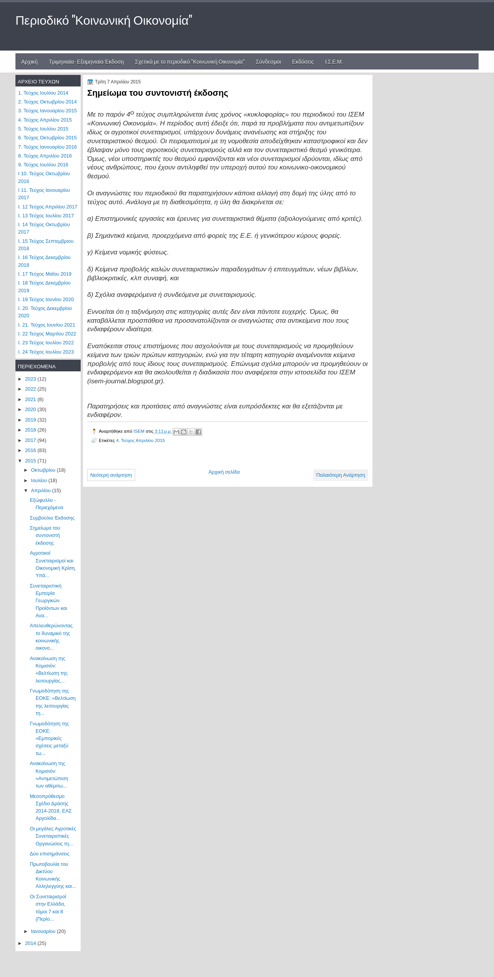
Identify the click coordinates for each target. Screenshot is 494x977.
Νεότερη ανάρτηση (111, 475)
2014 (31, 943)
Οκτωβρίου (44, 470)
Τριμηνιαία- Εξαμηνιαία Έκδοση (86, 61)
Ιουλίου (39, 480)
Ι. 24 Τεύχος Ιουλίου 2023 (46, 352)
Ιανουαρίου (44, 931)
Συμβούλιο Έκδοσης (52, 518)
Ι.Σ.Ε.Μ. (334, 61)
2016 (31, 450)
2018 (31, 430)
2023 (31, 379)
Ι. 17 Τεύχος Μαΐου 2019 (44, 274)
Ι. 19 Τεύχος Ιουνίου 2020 (46, 299)
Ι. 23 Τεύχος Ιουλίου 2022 (46, 342)
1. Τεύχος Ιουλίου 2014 (43, 93)
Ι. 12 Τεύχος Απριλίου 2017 (47, 207)
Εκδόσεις (303, 61)
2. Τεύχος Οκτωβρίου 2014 (47, 102)
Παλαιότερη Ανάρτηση (340, 475)
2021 (31, 399)
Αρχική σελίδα (224, 472)
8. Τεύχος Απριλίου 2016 (45, 156)
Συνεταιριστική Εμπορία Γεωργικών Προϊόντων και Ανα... (48, 600)
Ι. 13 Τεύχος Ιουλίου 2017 (46, 215)
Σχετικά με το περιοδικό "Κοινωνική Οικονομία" (190, 61)
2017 (31, 440)
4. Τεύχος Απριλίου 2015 (140, 440)
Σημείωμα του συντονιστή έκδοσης (45, 535)
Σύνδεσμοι (268, 61)
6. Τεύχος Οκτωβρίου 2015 (47, 138)
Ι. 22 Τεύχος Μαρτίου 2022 (47, 334)
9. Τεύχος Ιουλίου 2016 (43, 165)
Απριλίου (41, 490)
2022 (31, 389)
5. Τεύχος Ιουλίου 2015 (43, 129)
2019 (31, 420)
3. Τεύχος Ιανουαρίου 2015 (47, 110)
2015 (31, 461)
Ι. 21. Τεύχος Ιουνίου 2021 (46, 325)
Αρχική (29, 61)
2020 (31, 409)
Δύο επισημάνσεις (49, 854)
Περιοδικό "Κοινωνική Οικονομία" (103, 19)
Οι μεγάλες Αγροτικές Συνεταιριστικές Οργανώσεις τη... (53, 836)
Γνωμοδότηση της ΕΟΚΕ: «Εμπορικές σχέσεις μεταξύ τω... (49, 738)
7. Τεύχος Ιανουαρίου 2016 (47, 147)
